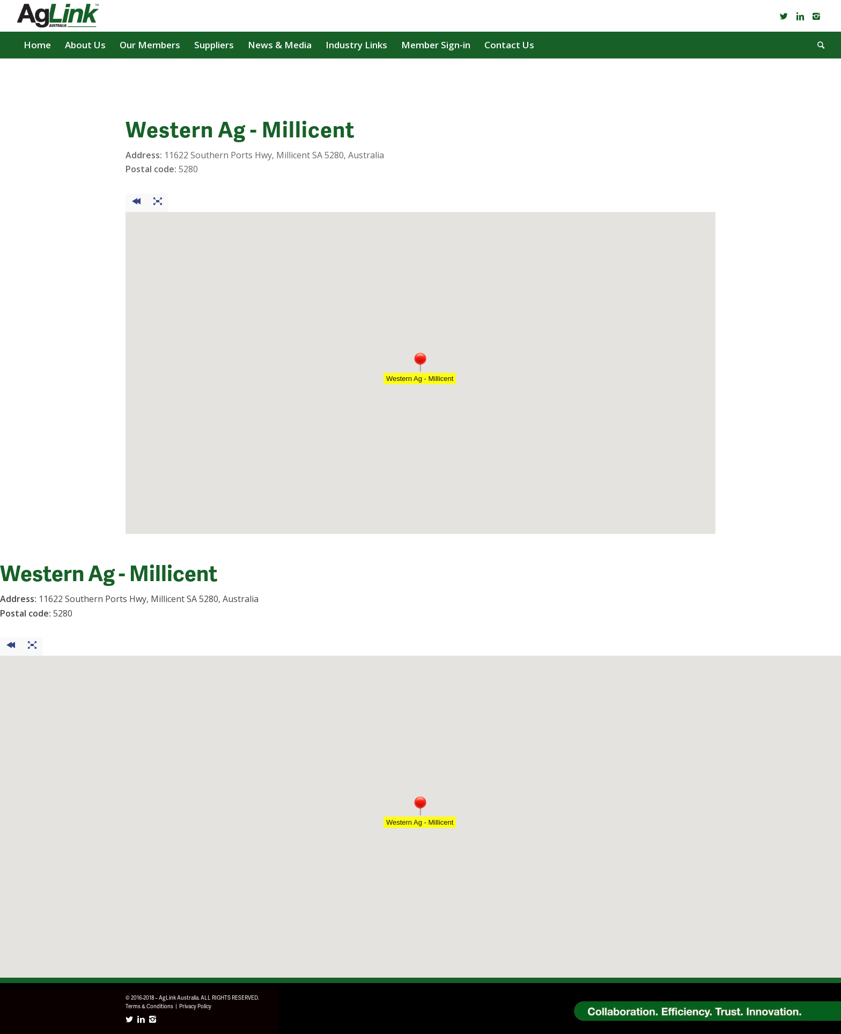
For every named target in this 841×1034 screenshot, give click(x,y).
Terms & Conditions (149, 1006)
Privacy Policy (195, 1006)
